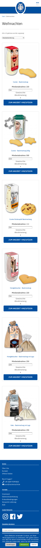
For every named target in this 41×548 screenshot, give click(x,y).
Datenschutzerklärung (10, 497)
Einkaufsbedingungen (9, 499)
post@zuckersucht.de (11, 484)
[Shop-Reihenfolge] (13, 38)
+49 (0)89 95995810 (10, 482)
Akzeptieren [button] (24, 544)
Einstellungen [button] (11, 544)
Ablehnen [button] (34, 544)
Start (3, 16)
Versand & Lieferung (9, 502)
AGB (3, 505)
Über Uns (5, 468)
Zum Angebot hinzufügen (20, 102)
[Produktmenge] (20, 90)
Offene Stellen (7, 474)
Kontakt (5, 471)
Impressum (6, 494)
